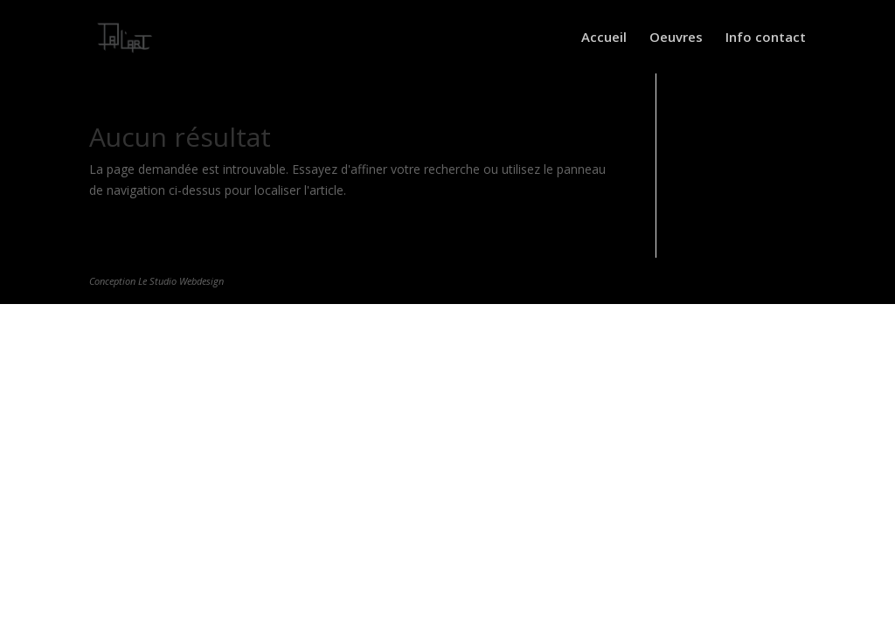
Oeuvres (676, 38)
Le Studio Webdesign (181, 280)
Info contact (765, 38)
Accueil (604, 38)
